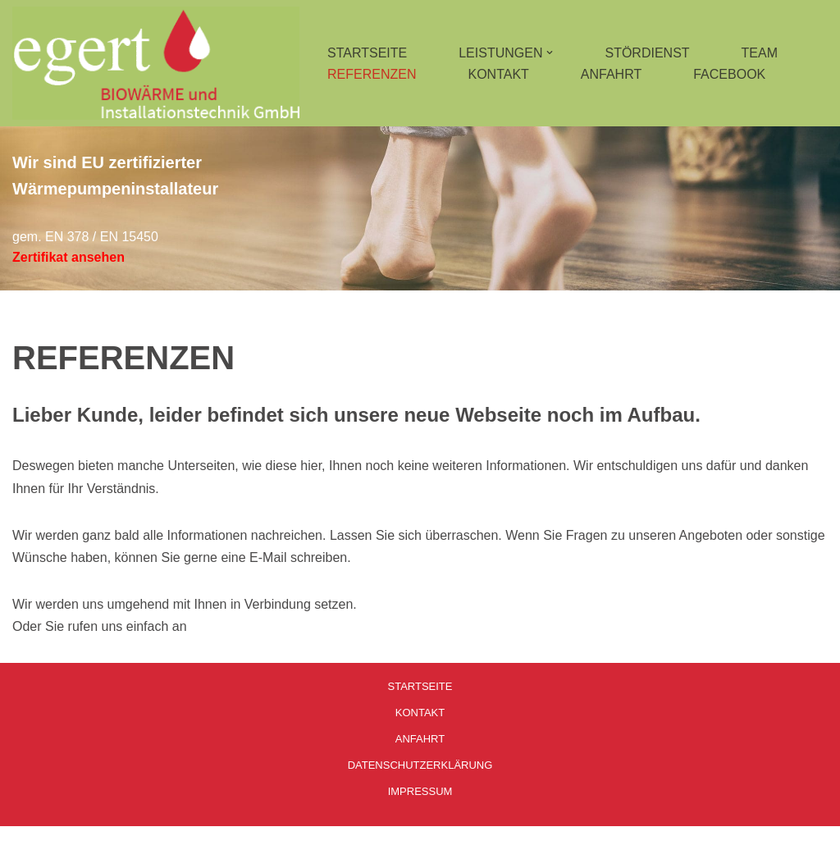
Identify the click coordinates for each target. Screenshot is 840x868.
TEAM (760, 53)
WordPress (177, 847)
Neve (27, 847)
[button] (549, 52)
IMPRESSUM (420, 791)
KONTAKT (498, 74)
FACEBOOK (729, 74)
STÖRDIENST (647, 53)
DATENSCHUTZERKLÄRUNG (420, 765)
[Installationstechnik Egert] (155, 63)
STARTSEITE (367, 53)
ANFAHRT (611, 74)
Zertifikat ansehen (68, 257)
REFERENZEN (371, 74)
